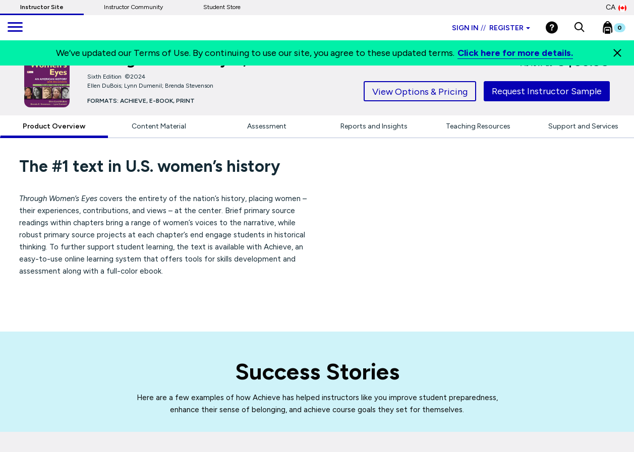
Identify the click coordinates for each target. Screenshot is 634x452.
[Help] (552, 27)
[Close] (617, 53)
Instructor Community (133, 7)
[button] (579, 27)
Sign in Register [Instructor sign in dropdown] (491, 28)
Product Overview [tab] (54, 126)
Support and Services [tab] (583, 126)
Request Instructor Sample (547, 91)
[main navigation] (15, 27)
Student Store (222, 7)
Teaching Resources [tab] (478, 126)
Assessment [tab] (266, 126)
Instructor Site (42, 7)
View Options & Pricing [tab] (420, 91)
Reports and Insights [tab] (374, 126)
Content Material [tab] (159, 126)
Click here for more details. (515, 52)
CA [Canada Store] (616, 7)
